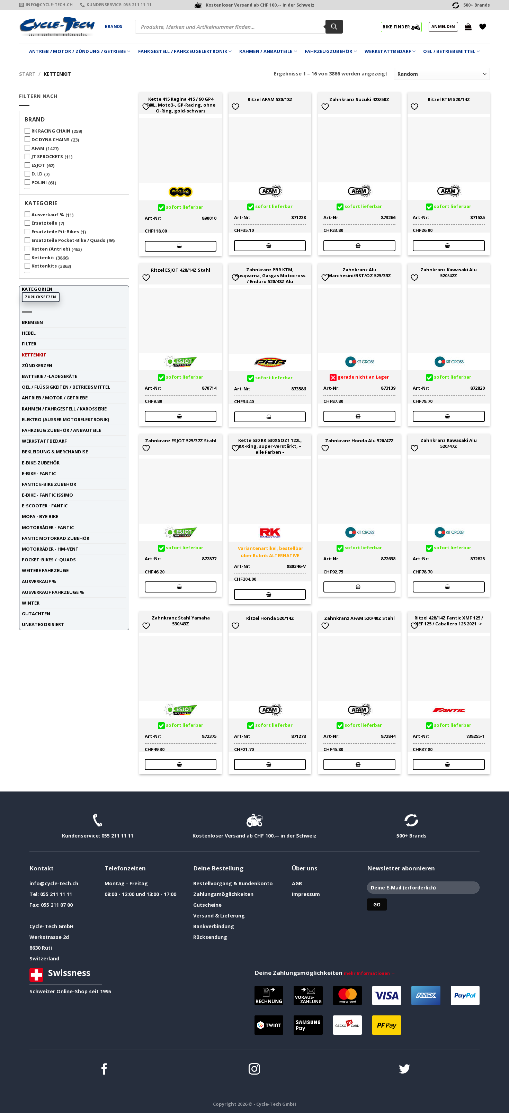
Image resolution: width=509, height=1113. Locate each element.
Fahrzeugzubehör (331, 51)
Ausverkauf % (48, 214)
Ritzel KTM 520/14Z (449, 99)
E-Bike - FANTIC (39, 473)
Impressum (306, 894)
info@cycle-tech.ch (53, 883)
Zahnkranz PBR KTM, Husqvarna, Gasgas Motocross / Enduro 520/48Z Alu (269, 275)
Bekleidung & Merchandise (55, 452)
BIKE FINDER (401, 26)
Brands (113, 26)
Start (27, 74)
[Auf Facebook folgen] (104, 1070)
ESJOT (38, 165)
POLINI (39, 182)
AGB (297, 883)
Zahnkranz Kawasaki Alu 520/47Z (448, 443)
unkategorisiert (43, 624)
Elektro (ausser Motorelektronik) (65, 419)
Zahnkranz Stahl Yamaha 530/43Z (181, 621)
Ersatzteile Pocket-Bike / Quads (68, 240)
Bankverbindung (213, 926)
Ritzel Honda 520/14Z (270, 618)
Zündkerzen (37, 365)
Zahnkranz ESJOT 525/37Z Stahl (180, 441)
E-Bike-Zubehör (41, 463)
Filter (29, 344)
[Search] (334, 27)
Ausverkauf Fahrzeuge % (53, 592)
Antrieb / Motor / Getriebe (55, 398)
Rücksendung (210, 937)
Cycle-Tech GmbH (51, 926)
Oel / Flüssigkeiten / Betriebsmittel (66, 387)
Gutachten (36, 613)
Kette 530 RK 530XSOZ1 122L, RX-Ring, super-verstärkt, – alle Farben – (270, 446)
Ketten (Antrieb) (51, 249)
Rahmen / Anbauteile (268, 51)
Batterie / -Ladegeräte (49, 376)
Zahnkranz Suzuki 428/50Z (359, 99)
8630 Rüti (40, 947)
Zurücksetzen (40, 297)
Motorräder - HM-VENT (50, 549)
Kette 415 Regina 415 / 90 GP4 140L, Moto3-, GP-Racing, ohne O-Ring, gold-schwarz (180, 105)
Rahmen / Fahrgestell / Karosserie (64, 409)
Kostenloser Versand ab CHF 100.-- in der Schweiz (254, 835)
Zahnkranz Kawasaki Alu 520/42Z (448, 273)
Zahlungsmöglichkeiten (223, 894)
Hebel (29, 333)
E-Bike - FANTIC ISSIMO (47, 495)
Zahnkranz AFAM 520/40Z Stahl (359, 618)
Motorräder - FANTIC (48, 527)
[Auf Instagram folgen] (254, 1070)
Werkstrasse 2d (49, 937)
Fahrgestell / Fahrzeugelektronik (185, 51)
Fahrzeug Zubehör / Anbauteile (61, 430)
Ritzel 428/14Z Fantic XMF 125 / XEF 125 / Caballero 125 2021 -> (448, 621)
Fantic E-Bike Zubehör (49, 484)
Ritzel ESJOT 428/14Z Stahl (180, 270)
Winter (30, 603)
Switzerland (44, 958)
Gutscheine (207, 905)
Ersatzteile (44, 223)
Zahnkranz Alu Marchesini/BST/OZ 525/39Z (359, 273)
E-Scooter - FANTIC (45, 506)
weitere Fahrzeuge (45, 570)
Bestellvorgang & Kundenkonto (233, 883)
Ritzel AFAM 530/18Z (270, 99)
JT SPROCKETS (47, 156)
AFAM (38, 148)
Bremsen (32, 322)
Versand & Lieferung (219, 915)
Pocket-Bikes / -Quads (49, 559)
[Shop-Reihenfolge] (442, 74)
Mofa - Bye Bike (40, 516)
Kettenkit (43, 257)
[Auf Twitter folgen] (404, 1070)
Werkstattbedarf (390, 51)
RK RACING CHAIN (51, 131)
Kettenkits (44, 266)
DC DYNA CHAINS (51, 139)
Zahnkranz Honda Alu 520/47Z (359, 441)
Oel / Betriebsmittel (451, 51)
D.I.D (37, 174)
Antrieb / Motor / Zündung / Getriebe (80, 51)
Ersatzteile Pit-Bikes (55, 231)
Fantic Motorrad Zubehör (55, 538)
